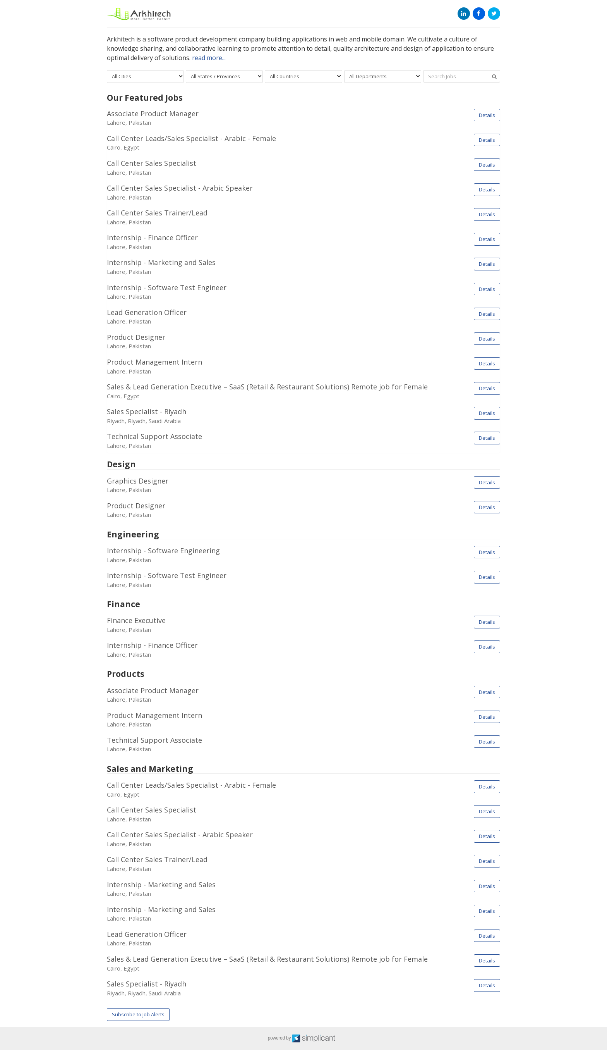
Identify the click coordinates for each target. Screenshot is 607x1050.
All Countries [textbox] (284, 76)
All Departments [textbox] (368, 76)
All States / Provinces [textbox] (215, 76)
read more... (209, 57)
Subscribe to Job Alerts (138, 1014)
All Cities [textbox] (121, 76)
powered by (304, 1038)
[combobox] (145, 76)
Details (487, 115)
